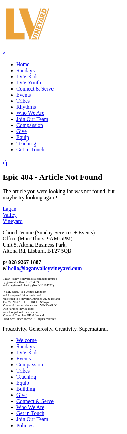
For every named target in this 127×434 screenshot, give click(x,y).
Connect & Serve (35, 89)
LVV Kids (27, 76)
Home (22, 64)
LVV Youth (28, 82)
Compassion (29, 125)
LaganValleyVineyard (13, 215)
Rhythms (26, 107)
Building (25, 389)
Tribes (23, 101)
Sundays (25, 70)
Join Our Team (32, 119)
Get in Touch (30, 149)
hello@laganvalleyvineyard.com (45, 268)
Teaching (26, 143)
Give (21, 131)
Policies (25, 425)
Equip (22, 137)
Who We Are (30, 113)
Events (23, 95)
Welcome (26, 340)
